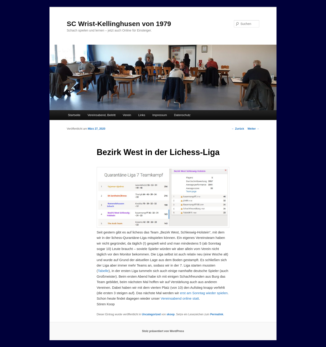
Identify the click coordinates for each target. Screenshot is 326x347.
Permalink (216, 314)
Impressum (159, 115)
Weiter (253, 128)
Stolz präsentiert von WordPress (163, 331)
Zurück (238, 128)
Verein (127, 115)
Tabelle (103, 271)
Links (141, 115)
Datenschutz (182, 115)
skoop (171, 314)
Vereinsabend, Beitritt (102, 115)
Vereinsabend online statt (180, 298)
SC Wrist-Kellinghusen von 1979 (119, 23)
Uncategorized (151, 314)
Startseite (74, 115)
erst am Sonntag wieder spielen (204, 293)
